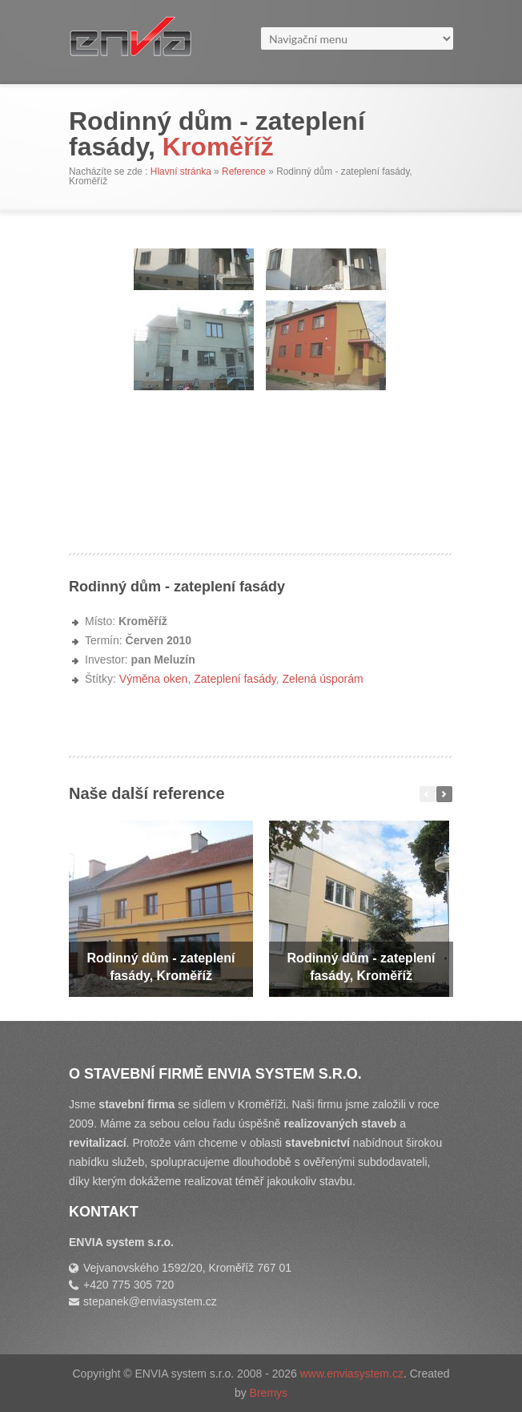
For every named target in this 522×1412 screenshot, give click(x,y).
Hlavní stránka (181, 171)
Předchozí (428, 794)
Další (444, 794)
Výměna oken (153, 678)
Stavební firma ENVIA (157, 42)
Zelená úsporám (322, 678)
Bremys (268, 1392)
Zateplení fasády (234, 678)
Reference (244, 171)
